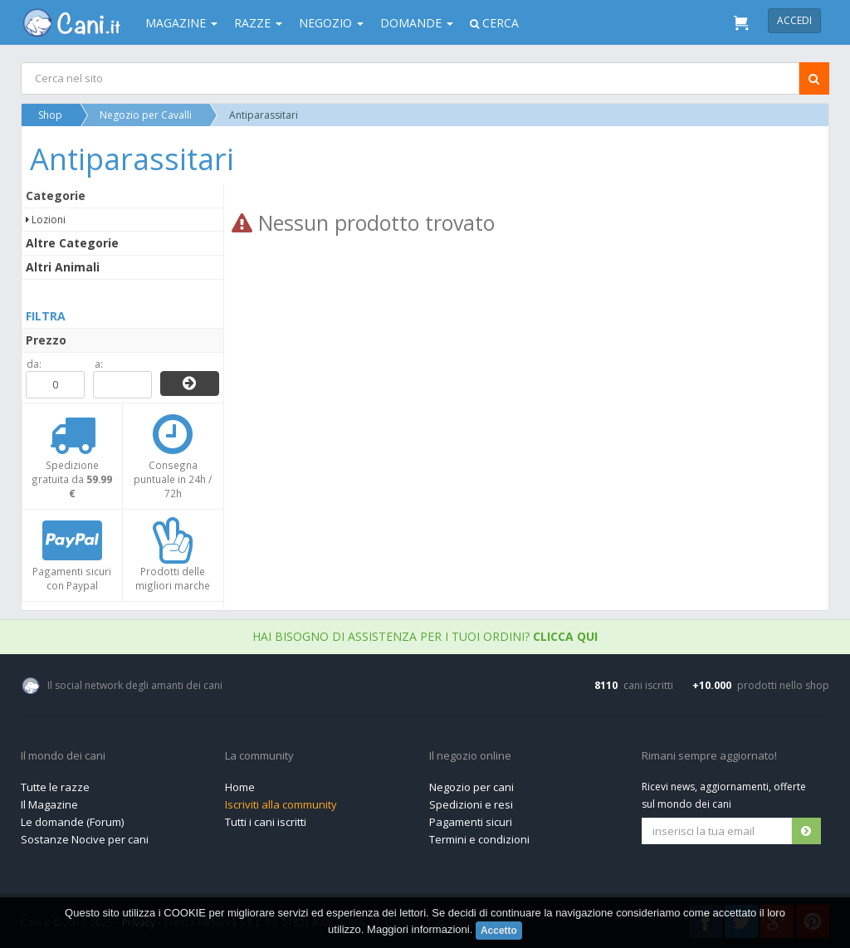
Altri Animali (63, 267)
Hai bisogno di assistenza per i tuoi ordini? (425, 636)
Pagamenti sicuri (470, 821)
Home (240, 786)
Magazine (181, 23)
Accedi (794, 20)
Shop (50, 115)
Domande (416, 23)
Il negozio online (470, 756)
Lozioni (46, 220)
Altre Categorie (72, 243)
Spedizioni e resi (471, 804)
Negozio (331, 23)
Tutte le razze (55, 786)
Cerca (494, 23)
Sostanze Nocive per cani (85, 839)
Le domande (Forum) (72, 821)
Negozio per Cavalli (146, 115)
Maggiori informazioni (418, 929)
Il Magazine (49, 804)
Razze (258, 23)
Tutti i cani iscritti (265, 821)
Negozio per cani (471, 786)
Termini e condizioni (479, 839)
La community (259, 756)
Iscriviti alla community (281, 804)
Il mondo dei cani (63, 756)
